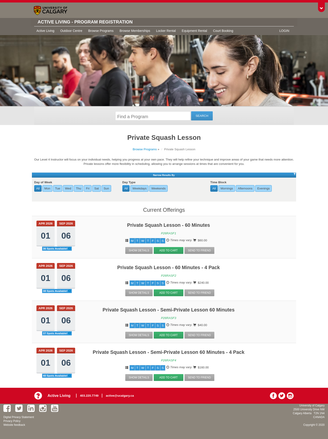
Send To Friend (199, 250)
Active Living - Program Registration (86, 22)
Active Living (45, 31)
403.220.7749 (89, 395)
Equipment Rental (194, 31)
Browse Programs (100, 31)
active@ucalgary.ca (120, 395)
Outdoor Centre (71, 31)
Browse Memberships (135, 31)
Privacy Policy (11, 421)
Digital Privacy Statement (18, 417)
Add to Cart (168, 250)
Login (284, 31)
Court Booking (223, 31)
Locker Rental (166, 31)
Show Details (139, 250)
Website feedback (14, 424)
